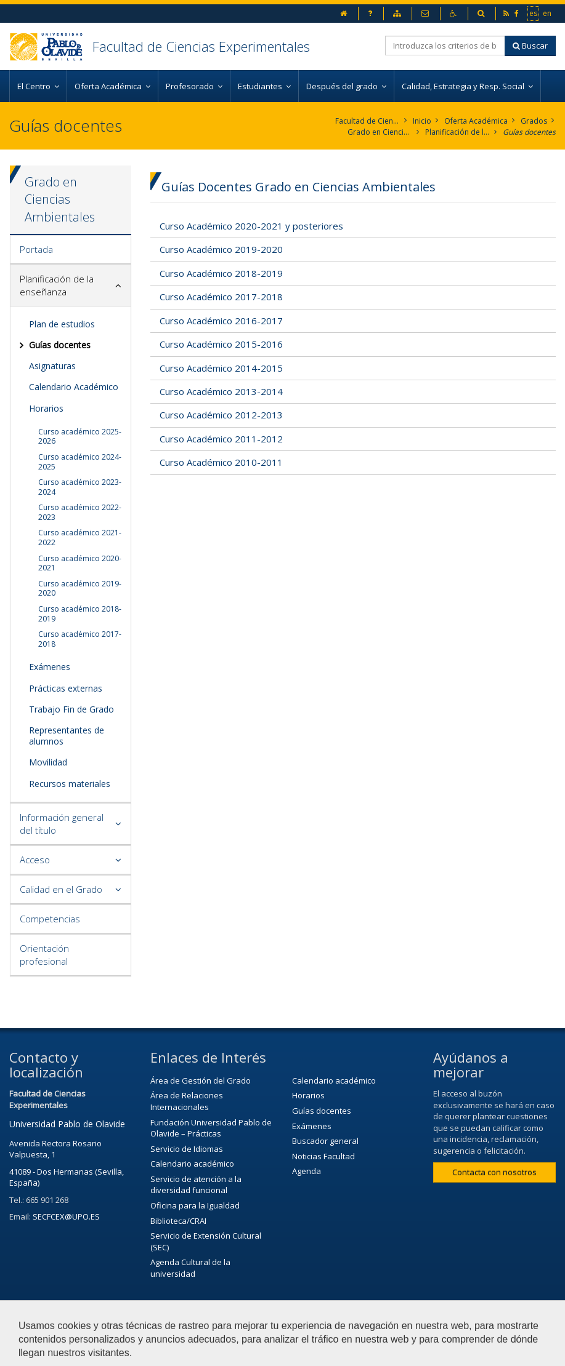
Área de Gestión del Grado (200, 1080)
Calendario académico (192, 1163)
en (548, 12)
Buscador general (325, 1140)
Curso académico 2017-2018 (79, 639)
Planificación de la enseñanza (457, 132)
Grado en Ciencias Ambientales (380, 132)
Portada (36, 249)
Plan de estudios (62, 324)
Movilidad (48, 762)
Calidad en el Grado (61, 889)
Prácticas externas (65, 688)
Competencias (50, 919)
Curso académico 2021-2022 (79, 537)
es (534, 12)
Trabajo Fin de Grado (71, 709)
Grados (534, 121)
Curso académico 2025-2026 (79, 436)
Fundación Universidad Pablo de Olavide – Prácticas (211, 1128)
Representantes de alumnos (66, 735)
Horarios (46, 408)
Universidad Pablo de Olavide (67, 1124)
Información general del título (62, 823)
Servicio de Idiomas (186, 1148)
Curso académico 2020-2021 (79, 563)
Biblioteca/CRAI (178, 1220)
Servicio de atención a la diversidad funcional (196, 1184)
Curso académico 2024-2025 (79, 462)
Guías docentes (529, 132)
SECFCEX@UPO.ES (66, 1216)
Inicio (422, 121)
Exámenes (49, 667)
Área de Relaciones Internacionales (186, 1101)
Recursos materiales (69, 783)
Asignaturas (52, 366)
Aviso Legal (387, 1321)
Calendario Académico (73, 387)
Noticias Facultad (323, 1156)
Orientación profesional (44, 954)
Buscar (530, 45)
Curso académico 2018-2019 (79, 614)
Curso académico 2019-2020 (79, 588)
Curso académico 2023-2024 (79, 487)
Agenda (306, 1170)
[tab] (70, 250)
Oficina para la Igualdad (195, 1205)
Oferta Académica (476, 121)
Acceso (35, 859)
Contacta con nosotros (494, 1172)
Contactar (321, 1321)
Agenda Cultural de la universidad (190, 1267)
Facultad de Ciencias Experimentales (201, 46)
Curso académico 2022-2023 (79, 512)
